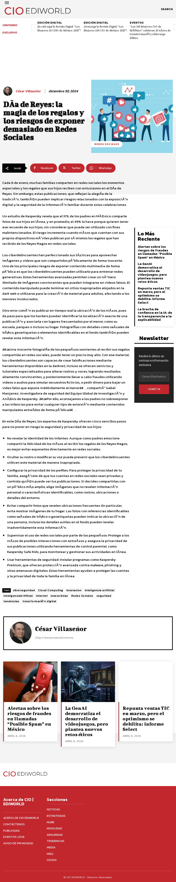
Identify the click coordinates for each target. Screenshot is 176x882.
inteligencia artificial (100, 590)
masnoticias (59, 596)
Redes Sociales (82, 596)
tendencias (11, 601)
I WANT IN (154, 388)
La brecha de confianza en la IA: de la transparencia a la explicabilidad (155, 313)
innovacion (74, 590)
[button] (167, 9)
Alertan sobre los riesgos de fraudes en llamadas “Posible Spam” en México (155, 251)
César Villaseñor (28, 91)
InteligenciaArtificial (18, 596)
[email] (154, 375)
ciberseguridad (24, 590)
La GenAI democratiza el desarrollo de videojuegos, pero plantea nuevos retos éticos (155, 272)
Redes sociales (106, 144)
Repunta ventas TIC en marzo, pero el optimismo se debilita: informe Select (154, 294)
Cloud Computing (50, 590)
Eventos (137, 22)
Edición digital (49, 22)
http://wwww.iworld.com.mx (54, 637)
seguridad (103, 596)
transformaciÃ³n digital (39, 601)
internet (41, 596)
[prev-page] (34, 27)
